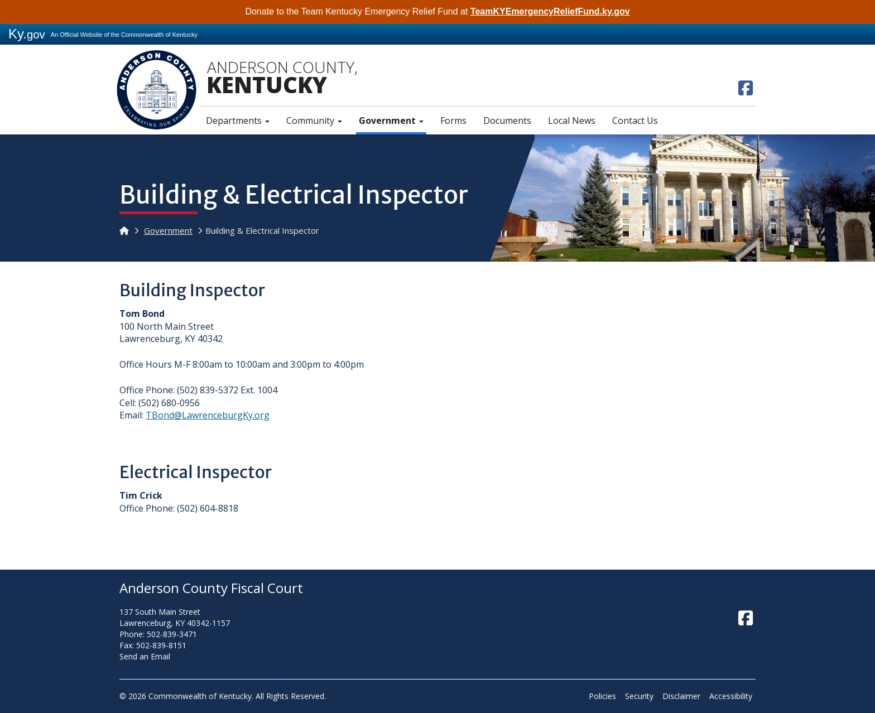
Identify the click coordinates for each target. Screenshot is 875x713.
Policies (602, 696)
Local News (571, 120)
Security (639, 696)
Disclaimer (681, 696)
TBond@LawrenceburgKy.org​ (208, 415)
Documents (507, 120)
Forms (453, 120)
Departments (238, 120)
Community (314, 120)
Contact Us (635, 120)
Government (391, 120)
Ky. (26, 33)
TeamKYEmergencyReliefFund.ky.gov (550, 11)
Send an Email (144, 656)
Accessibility (730, 696)
